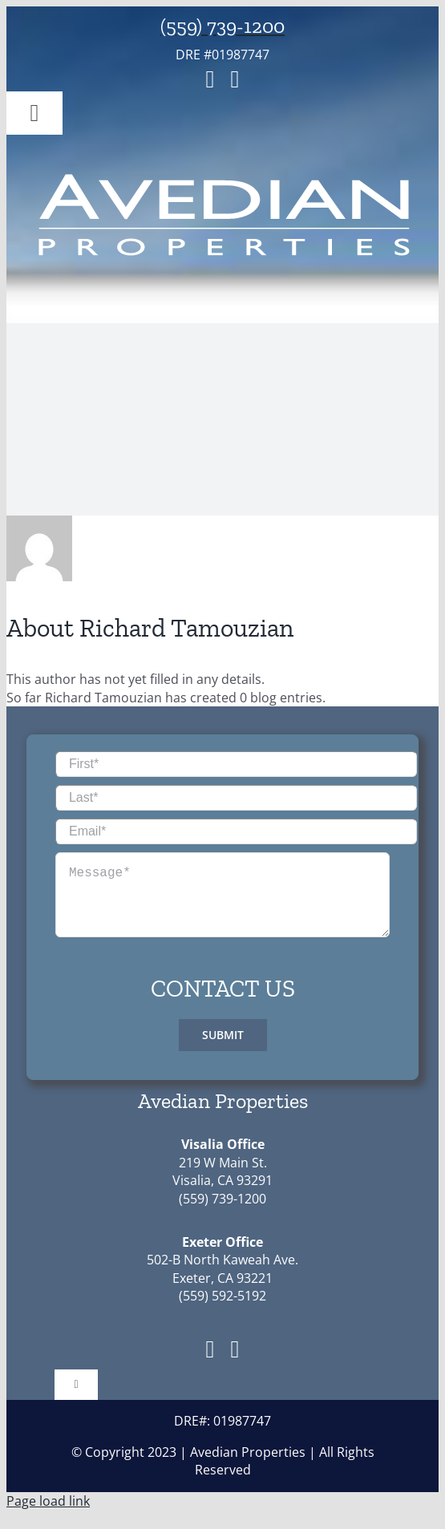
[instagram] (235, 79)
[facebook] (210, 79)
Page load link (48, 1514)
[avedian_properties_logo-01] (222, 173)
